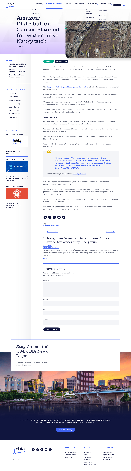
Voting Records (108, 457)
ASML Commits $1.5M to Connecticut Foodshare (17, 65)
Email (45, 310)
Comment (46, 281)
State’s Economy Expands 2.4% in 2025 (17, 71)
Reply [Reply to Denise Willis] (45, 259)
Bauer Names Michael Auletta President (17, 76)
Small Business (14, 114)
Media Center (14, 107)
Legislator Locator (108, 455)
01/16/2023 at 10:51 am (51, 248)
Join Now (117, 4)
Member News (14, 110)
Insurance (92, 4)
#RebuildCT (94, 165)
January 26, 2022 (79, 174)
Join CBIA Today (65, 430)
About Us (44, 4)
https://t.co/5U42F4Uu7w (67, 168)
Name (45, 300)
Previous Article (52, 232)
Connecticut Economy (51, 226)
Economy (12, 93)
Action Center (107, 452)
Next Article (110, 232)
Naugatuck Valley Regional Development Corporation (67, 87)
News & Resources (58, 4)
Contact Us (87, 452)
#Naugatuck (91, 158)
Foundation (81, 4)
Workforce (13, 117)
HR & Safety (13, 97)
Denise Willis (47, 246)
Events (71, 4)
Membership (105, 4)
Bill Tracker (106, 460)
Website (45, 319)
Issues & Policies (15, 100)
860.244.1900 (69, 457)
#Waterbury (75, 158)
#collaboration (73, 163)
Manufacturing (14, 104)
